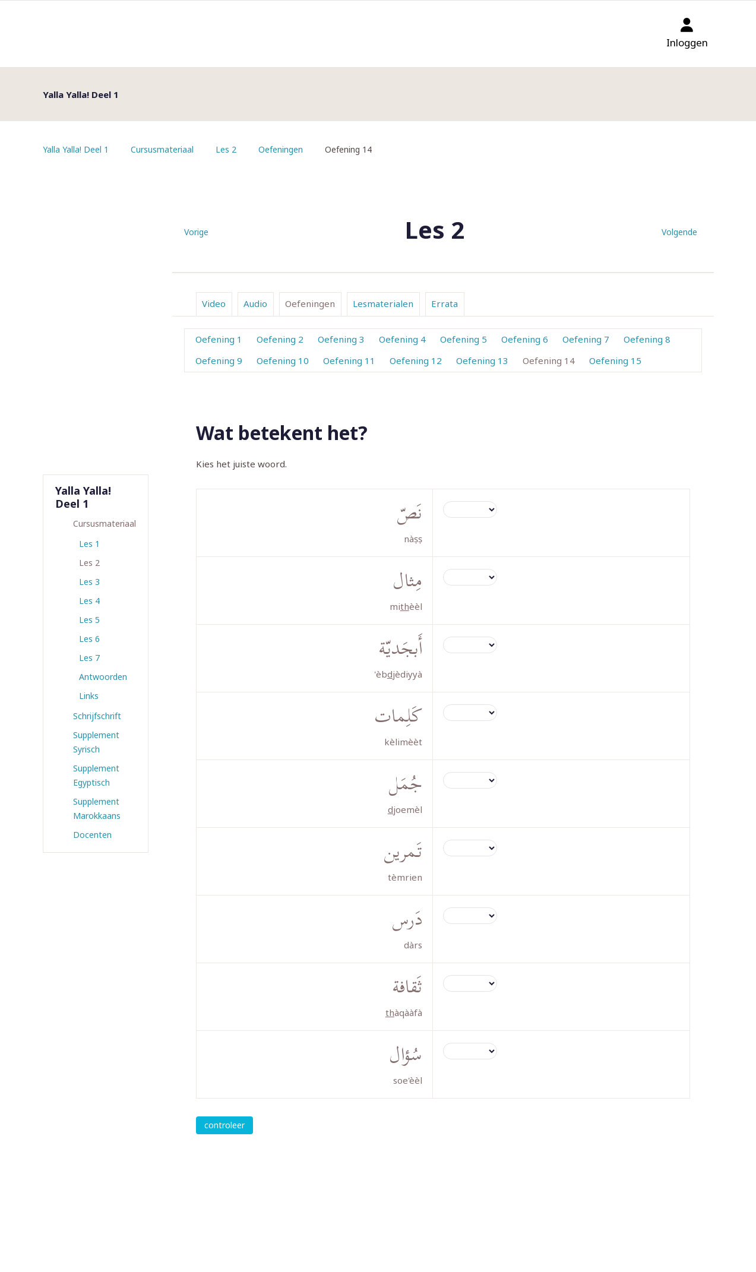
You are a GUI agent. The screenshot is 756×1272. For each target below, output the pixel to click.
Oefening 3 (341, 339)
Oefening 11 (349, 360)
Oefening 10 (283, 360)
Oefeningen (280, 149)
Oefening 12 (416, 360)
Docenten (92, 834)
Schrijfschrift (97, 716)
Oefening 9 (218, 360)
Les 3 (89, 581)
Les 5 (89, 619)
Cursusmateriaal (162, 149)
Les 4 (89, 600)
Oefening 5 (463, 339)
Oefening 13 (482, 360)
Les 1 (89, 543)
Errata (444, 303)
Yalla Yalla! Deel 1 (76, 149)
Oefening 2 (280, 339)
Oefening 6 (524, 339)
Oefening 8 (647, 339)
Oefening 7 (585, 339)
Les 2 (226, 149)
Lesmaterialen (383, 303)
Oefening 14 (549, 360)
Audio (255, 303)
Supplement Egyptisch (96, 775)
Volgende (679, 232)
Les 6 (89, 638)
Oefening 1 (218, 339)
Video (214, 303)
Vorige (196, 232)
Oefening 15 (615, 360)
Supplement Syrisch (96, 742)
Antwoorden (103, 676)
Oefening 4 (402, 339)
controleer (224, 1125)
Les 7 (89, 657)
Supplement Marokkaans (97, 808)
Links (89, 695)
